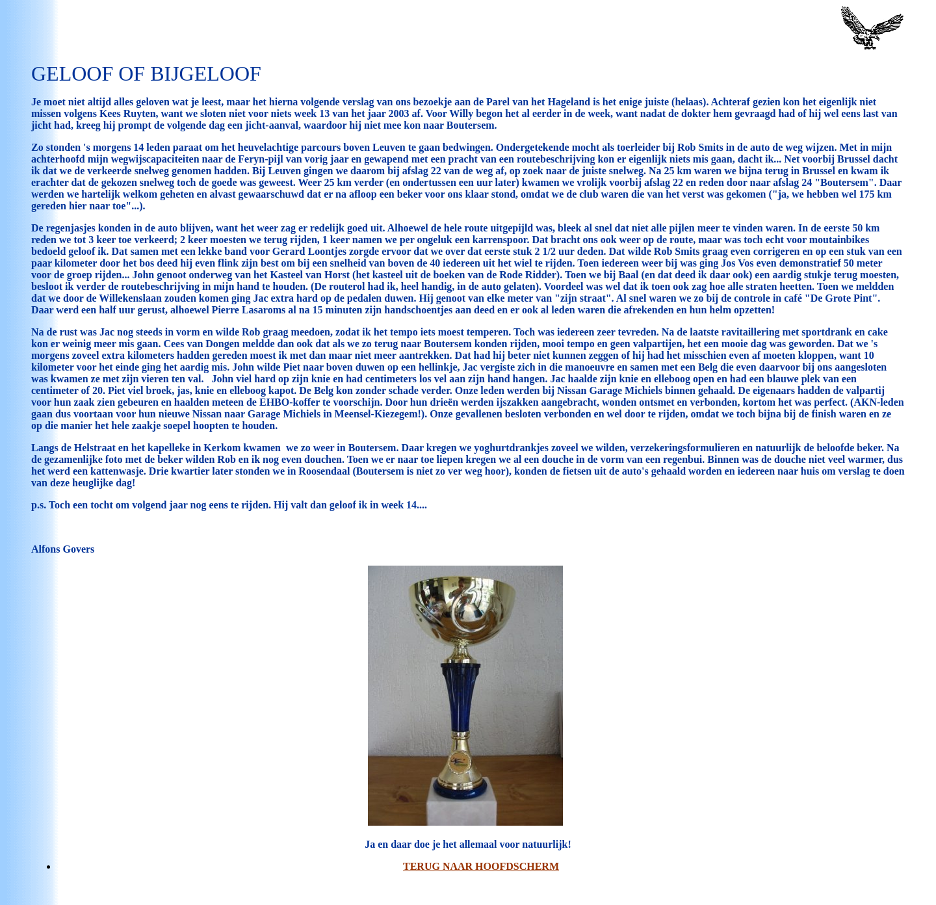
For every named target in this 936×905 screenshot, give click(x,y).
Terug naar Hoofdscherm (481, 866)
